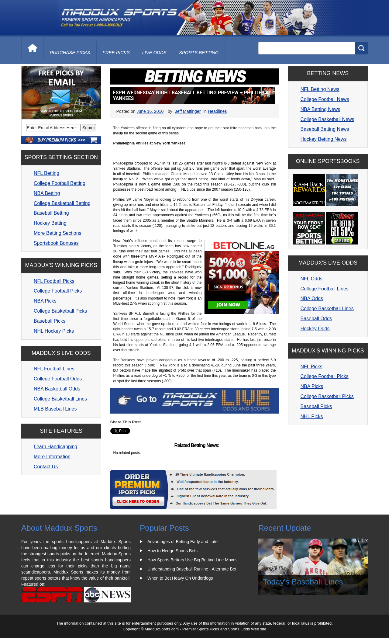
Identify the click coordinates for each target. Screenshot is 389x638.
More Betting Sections (57, 233)
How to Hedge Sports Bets (172, 550)
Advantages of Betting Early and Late (182, 541)
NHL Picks (312, 416)
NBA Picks (45, 300)
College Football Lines (325, 288)
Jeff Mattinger (188, 111)
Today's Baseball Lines (303, 581)
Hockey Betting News (324, 139)
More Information (52, 456)
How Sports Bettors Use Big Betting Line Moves (192, 559)
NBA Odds (312, 298)
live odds (154, 52)
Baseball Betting (51, 213)
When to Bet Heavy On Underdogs (180, 578)
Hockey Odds (315, 328)
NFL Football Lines (54, 368)
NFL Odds (311, 278)
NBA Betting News (320, 109)
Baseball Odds (316, 318)
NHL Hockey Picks (54, 331)
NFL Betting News (320, 89)
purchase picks (70, 52)
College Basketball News (327, 119)
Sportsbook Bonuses (56, 243)
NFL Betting (46, 173)
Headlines (217, 111)
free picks (116, 52)
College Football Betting (59, 183)
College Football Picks (58, 290)
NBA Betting (47, 193)
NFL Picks (311, 366)
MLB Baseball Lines (55, 408)
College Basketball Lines (60, 398)
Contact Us (46, 466)
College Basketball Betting (62, 203)
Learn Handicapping (55, 446)
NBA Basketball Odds (57, 388)
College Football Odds (58, 378)
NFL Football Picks (54, 281)
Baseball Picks (49, 321)
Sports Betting (199, 52)
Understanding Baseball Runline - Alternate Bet (191, 569)
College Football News (325, 99)
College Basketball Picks (60, 311)
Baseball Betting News (325, 129)
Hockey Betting (50, 223)
